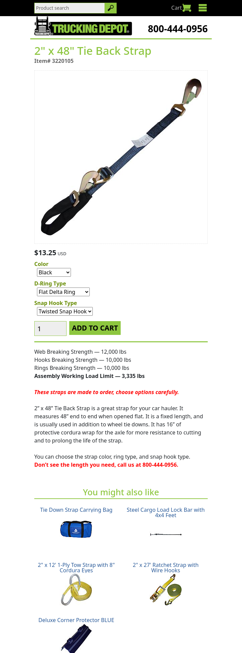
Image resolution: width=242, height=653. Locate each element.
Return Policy (95, 630)
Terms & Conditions (182, 630)
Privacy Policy (135, 630)
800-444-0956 (178, 28)
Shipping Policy (54, 630)
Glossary (96, 638)
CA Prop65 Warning (136, 638)
